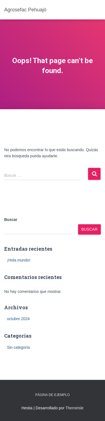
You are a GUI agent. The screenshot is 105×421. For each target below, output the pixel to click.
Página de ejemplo (52, 395)
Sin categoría (18, 347)
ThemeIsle (74, 408)
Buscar (10, 219)
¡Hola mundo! (18, 260)
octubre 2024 (18, 319)
